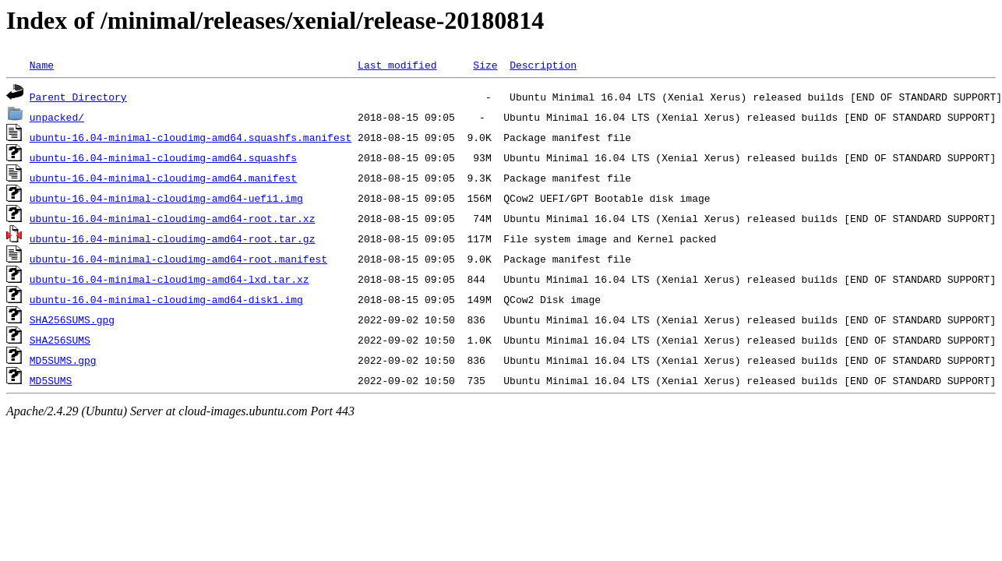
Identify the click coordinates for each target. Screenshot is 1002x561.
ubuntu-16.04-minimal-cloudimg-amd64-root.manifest (178, 259)
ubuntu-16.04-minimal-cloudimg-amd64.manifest (163, 178)
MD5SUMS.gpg (63, 360)
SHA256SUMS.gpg (72, 319)
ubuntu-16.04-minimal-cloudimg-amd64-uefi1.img (166, 198)
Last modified (397, 65)
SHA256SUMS (60, 340)
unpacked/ (57, 117)
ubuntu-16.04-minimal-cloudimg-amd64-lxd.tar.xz (169, 279)
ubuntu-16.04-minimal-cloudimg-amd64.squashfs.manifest (190, 137)
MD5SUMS (51, 380)
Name (42, 65)
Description (543, 65)
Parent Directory (78, 97)
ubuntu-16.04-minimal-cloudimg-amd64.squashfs (163, 157)
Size (485, 65)
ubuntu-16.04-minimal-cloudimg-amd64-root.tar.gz (173, 238)
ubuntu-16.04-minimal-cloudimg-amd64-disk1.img (166, 299)
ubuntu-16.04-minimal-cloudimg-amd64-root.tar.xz (173, 218)
